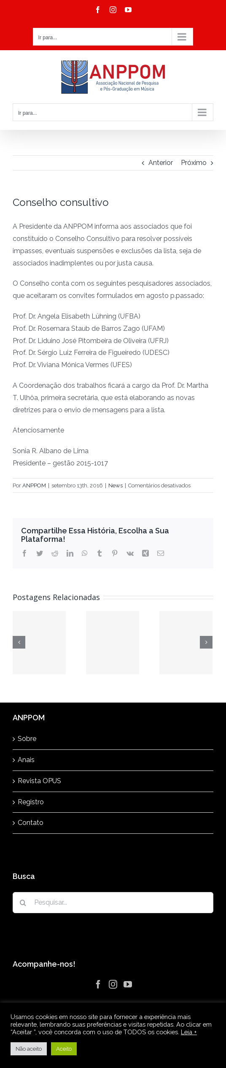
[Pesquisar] (23, 902)
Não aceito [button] (29, 1049)
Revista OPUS (39, 781)
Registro (31, 802)
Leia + (189, 1032)
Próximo (194, 163)
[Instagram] (113, 984)
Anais (26, 760)
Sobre (27, 739)
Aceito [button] (64, 1049)
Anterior (160, 163)
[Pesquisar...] (113, 902)
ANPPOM (34, 485)
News (115, 485)
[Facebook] (98, 984)
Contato (30, 823)
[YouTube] (128, 984)
